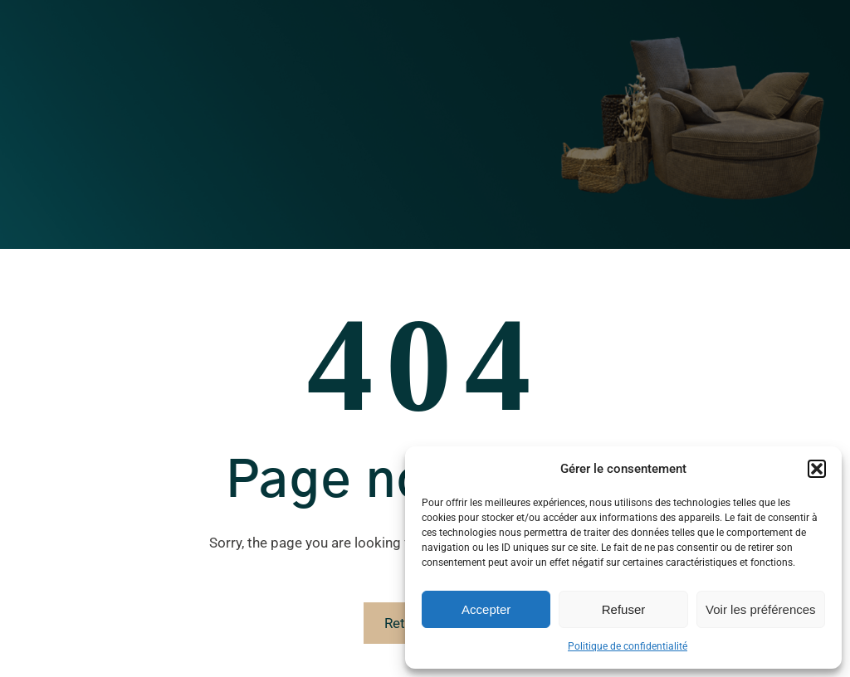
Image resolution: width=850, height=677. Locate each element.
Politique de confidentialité (627, 646)
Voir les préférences (761, 609)
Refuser (624, 609)
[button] (816, 468)
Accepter (486, 609)
